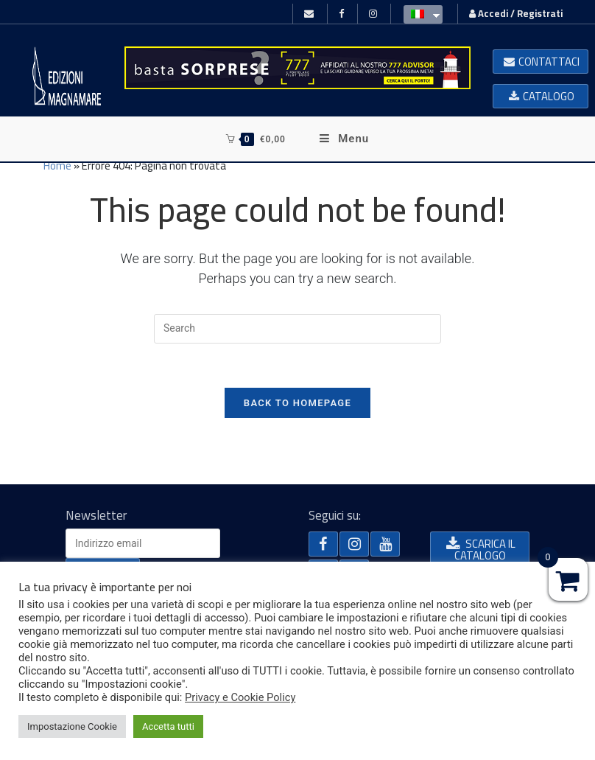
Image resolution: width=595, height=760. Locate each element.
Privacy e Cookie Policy (240, 697)
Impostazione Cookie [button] (72, 726)
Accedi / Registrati (516, 13)
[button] (540, 61)
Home (57, 165)
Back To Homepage (297, 402)
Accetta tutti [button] (168, 726)
